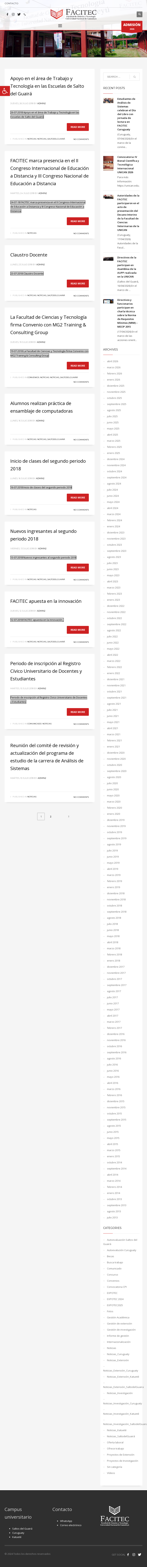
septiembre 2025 (116, 404)
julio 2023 (112, 563)
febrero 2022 (114, 667)
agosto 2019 (114, 844)
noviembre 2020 (116, 758)
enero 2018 (113, 960)
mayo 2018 (113, 936)
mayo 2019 (113, 862)
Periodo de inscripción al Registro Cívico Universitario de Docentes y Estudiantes (46, 671)
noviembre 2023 (116, 538)
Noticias (31, 139)
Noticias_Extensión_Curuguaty (120, 1370)
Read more (78, 127)
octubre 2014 (114, 1162)
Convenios (33, 377)
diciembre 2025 (115, 385)
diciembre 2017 (115, 966)
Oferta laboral (115, 1442)
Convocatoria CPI (117, 1287)
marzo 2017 (113, 1021)
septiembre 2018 (116, 911)
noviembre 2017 (116, 973)
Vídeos (111, 1473)
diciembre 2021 (115, 679)
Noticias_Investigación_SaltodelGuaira (121, 1424)
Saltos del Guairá (22, 1528)
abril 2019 (112, 869)
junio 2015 (113, 1132)
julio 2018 (112, 924)
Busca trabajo (115, 1262)
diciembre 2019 (115, 820)
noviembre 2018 (116, 899)
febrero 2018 (114, 954)
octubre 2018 (114, 905)
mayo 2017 (113, 1009)
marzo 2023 (113, 587)
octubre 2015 (114, 1113)
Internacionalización (119, 1342)
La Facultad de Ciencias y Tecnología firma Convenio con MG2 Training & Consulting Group (48, 324)
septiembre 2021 (116, 697)
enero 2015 (113, 1156)
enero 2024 (113, 526)
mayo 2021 (113, 722)
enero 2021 (113, 746)
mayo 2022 (113, 648)
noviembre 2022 (116, 612)
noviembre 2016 (116, 1040)
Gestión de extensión (119, 1323)
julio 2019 (112, 850)
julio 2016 (112, 1064)
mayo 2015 (113, 1138)
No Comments (81, 139)
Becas (110, 1256)
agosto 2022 (114, 630)
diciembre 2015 (115, 1101)
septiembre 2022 (116, 624)
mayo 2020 (113, 795)
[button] (5, 91)
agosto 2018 (114, 917)
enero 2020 (113, 814)
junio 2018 (113, 930)
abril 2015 (112, 1144)
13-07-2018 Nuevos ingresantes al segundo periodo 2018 (43, 557)
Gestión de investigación (121, 1329)
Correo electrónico (71, 1525)
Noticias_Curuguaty (118, 1354)
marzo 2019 (113, 875)
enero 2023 (113, 599)
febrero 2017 (114, 1028)
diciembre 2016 (115, 1034)
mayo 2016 (113, 1076)
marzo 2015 (113, 1150)
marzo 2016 (113, 1089)
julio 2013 (112, 1217)
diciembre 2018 (115, 893)
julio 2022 (112, 636)
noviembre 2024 (116, 465)
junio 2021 (113, 716)
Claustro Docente (28, 255)
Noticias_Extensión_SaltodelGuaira (121, 1387)
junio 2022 (113, 642)
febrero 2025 (114, 447)
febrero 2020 (114, 807)
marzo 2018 (113, 948)
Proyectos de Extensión (120, 1454)
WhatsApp (66, 1521)
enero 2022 (113, 673)
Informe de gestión (118, 1335)
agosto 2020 (114, 777)
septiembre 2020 (116, 771)
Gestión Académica (118, 1317)
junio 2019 (113, 856)
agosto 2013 (114, 1211)
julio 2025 (112, 416)
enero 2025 (113, 453)
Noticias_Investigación (120, 1393)
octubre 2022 (114, 618)
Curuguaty (18, 1533)
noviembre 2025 (116, 392)
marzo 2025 (113, 440)
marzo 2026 (113, 367)
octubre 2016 (114, 1046)
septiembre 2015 (116, 1119)
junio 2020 (113, 789)
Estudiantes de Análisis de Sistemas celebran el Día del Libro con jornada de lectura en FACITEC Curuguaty (126, 114)
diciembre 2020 (115, 752)
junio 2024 (113, 495)
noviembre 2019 (116, 826)
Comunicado (34, 723)
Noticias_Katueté (117, 1430)
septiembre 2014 (116, 1168)
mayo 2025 (113, 428)
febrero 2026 (114, 373)
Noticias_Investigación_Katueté (121, 1413)
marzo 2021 (113, 734)
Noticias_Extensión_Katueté (123, 1376)
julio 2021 (112, 710)
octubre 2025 (114, 398)
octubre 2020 (114, 765)
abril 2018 (112, 942)
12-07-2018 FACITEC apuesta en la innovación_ (37, 620)
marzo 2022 (113, 661)
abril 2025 (112, 434)
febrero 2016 (114, 1095)
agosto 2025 (114, 410)
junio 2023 (113, 569)
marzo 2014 (113, 1180)
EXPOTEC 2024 (115, 1299)
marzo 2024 (113, 514)
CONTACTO (11, 3)
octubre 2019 (114, 832)
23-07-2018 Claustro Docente (27, 273)
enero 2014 (113, 1193)
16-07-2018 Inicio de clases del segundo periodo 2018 (41, 487)
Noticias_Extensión (118, 1360)
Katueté (16, 1537)
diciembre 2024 (115, 459)
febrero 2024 (114, 520)
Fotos (110, 1311)
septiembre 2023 (116, 551)
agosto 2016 (114, 1058)
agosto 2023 (114, 557)
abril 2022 (112, 655)
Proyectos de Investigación (122, 1460)
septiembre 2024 (116, 477)
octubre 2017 (114, 979)
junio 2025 (113, 422)
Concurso (112, 1274)
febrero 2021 (114, 740)
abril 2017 (112, 1015)
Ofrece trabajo (115, 1448)
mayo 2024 (113, 502)
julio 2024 (112, 489)
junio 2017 (113, 1003)
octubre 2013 (114, 1199)
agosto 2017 (114, 991)
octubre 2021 (114, 691)
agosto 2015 (114, 1125)
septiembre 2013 (116, 1205)
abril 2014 (112, 1174)
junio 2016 (113, 1070)
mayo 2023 (113, 575)
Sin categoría (114, 1467)
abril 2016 (112, 1083)
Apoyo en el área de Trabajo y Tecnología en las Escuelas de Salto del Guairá (47, 86)
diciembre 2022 (115, 606)
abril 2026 (112, 361)
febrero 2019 (114, 881)
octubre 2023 (114, 544)
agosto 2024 (114, 483)
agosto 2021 (114, 703)
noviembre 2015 (116, 1107)
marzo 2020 (113, 801)
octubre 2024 (114, 471)
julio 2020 (112, 783)
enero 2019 (113, 887)
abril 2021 (112, 728)
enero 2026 (113, 379)
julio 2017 (112, 997)
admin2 (41, 103)
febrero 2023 (114, 593)
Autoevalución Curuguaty (121, 1250)
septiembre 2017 (116, 985)
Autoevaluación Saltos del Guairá (120, 1242)
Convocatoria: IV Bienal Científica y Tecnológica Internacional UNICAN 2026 (128, 164)
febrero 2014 (114, 1187)
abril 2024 (112, 508)
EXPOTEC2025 (115, 1305)
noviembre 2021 (116, 685)
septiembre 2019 (116, 838)
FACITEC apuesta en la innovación (46, 601)
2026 (131, 27)
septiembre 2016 (116, 1052)
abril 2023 (112, 581)
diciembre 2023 (115, 532)
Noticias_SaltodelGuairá (51, 139)
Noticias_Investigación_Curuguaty (121, 1403)
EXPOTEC (112, 1293)
